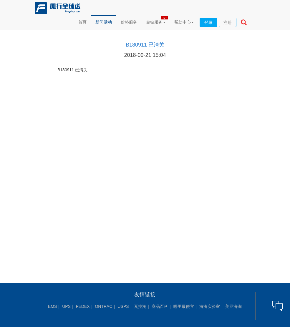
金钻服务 (155, 22)
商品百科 (160, 306)
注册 (227, 22)
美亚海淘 (233, 306)
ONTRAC (103, 306)
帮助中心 (184, 22)
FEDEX (83, 306)
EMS (52, 306)
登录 (208, 22)
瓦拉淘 (140, 306)
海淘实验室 (209, 306)
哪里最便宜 (183, 306)
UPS (66, 306)
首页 (82, 22)
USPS (123, 306)
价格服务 (129, 22)
